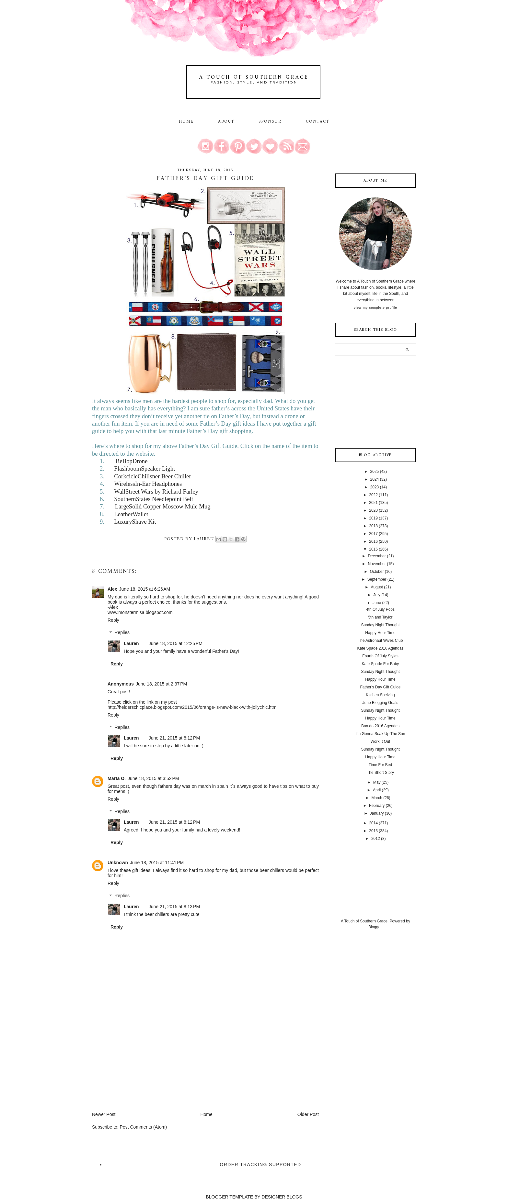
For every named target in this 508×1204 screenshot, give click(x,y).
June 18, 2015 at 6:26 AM (144, 589)
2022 (373, 495)
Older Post (308, 1114)
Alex (112, 589)
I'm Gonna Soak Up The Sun (380, 733)
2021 (373, 502)
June (377, 602)
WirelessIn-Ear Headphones (148, 483)
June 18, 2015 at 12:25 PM (175, 643)
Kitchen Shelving (380, 695)
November (377, 564)
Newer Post (103, 1114)
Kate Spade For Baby (380, 664)
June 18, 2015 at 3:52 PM (153, 778)
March (376, 798)
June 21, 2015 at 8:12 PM (174, 738)
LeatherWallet (131, 514)
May (377, 782)
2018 (373, 526)
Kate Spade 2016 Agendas (380, 648)
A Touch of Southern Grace (254, 77)
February (377, 805)
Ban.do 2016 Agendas (380, 726)
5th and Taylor (380, 617)
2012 (375, 838)
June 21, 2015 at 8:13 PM (174, 906)
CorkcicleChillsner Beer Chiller (152, 476)
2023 (374, 487)
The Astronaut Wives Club (380, 640)
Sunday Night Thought (380, 625)
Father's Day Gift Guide (380, 687)
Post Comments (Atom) (143, 1127)
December (377, 556)
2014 (373, 823)
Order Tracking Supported (260, 1164)
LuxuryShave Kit (135, 521)
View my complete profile (375, 307)
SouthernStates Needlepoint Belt (153, 499)
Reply (113, 620)
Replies (122, 632)
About (227, 121)
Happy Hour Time (380, 632)
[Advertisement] (140, 1065)
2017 (373, 533)
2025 (374, 471)
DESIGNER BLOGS (281, 1196)
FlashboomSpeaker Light (144, 468)
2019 (373, 518)
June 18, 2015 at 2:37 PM (161, 683)
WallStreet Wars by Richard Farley (156, 491)
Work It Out (380, 741)
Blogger (375, 927)
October (377, 571)
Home (186, 121)
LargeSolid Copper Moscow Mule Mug (163, 506)
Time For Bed (380, 765)
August (377, 587)
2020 (373, 510)
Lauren (131, 643)
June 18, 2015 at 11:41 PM (157, 862)
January (377, 813)
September (377, 579)
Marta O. (117, 778)
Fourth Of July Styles (380, 656)
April (377, 790)
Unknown (118, 862)
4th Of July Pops (380, 609)
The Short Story (380, 772)
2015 (373, 549)
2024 (374, 479)
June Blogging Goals (380, 702)
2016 (373, 541)
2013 (373, 831)
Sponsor (270, 121)
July (376, 595)
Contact (317, 121)
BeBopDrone (131, 461)
